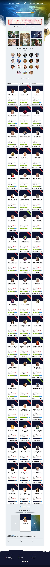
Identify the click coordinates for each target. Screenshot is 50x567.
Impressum (33, 558)
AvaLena (12, 234)
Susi (37, 443)
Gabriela (31, 75)
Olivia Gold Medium (37, 213)
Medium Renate (12, 401)
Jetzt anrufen (11, 102)
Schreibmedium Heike (12, 150)
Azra (25, 57)
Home (10, 3)
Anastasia (12, 255)
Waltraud (12, 87)
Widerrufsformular (21, 557)
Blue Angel (25, 75)
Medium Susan (12, 192)
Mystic (31, 57)
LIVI (37, 63)
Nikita (12, 359)
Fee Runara (12, 108)
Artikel (37, 3)
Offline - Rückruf (36, 417)
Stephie (25, 234)
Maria (13, 464)
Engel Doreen (12, 213)
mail (16, 102)
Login (13, 3)
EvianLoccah (31, 69)
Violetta (25, 359)
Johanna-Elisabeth (12, 171)
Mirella (25, 213)
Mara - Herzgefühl (25, 422)
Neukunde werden (34, 556)
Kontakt (41, 3)
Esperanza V (37, 129)
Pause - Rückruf (11, 438)
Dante (37, 464)
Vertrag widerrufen (25, 561)
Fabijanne (12, 422)
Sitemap (33, 557)
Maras (37, 380)
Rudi (37, 108)
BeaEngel (19, 57)
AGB (19, 556)
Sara (25, 192)
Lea (37, 171)
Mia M (37, 57)
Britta (13, 380)
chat (15, 102)
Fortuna (25, 129)
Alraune (37, 87)
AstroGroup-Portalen (13, 535)
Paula (25, 150)
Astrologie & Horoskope (9, 557)
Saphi (37, 255)
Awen (25, 443)
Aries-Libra (37, 359)
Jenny (18, 69)
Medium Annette (13, 63)
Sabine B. (37, 234)
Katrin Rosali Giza (25, 464)
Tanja (25, 485)
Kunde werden (18, 3)
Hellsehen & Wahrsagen (9, 556)
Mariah (25, 171)
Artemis (13, 57)
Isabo (12, 129)
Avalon (37, 192)
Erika (25, 255)
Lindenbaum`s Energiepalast (12, 444)
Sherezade (37, 401)
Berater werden (32, 3)
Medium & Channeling (9, 558)
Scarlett (37, 485)
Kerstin (25, 69)
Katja (25, 87)
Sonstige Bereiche (8, 559)
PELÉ (19, 75)
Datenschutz (20, 558)
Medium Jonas (12, 485)
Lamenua (25, 401)
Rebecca (19, 63)
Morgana (37, 69)
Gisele (12, 69)
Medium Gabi (37, 150)
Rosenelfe (25, 108)
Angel (25, 380)
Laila (31, 63)
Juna (37, 422)
